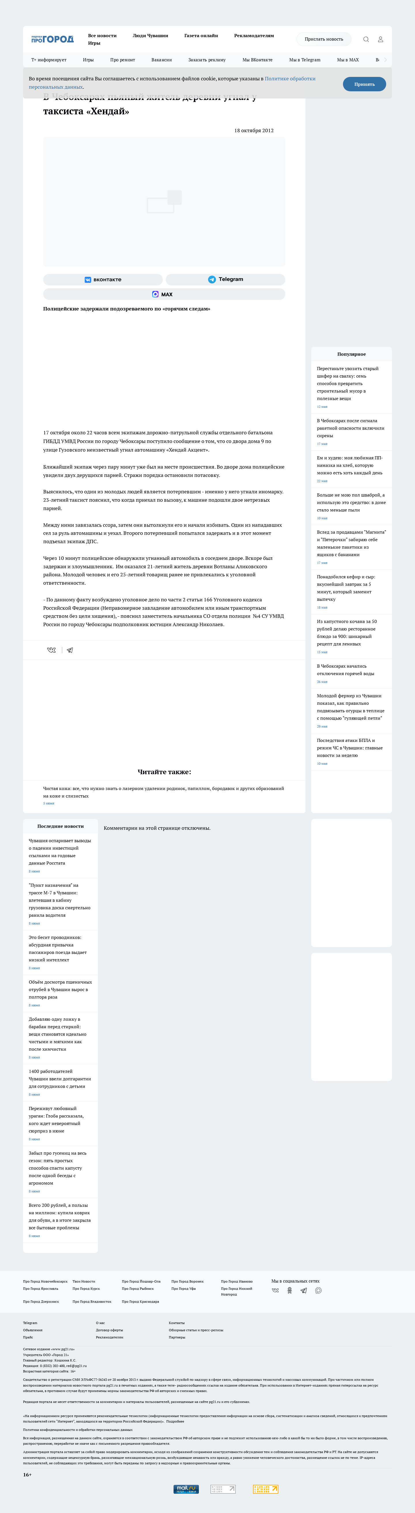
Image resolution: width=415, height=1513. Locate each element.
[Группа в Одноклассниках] (289, 1290)
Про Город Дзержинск (41, 1301)
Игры (94, 43)
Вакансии (161, 60)
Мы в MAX (348, 60)
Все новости (102, 35)
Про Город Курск (86, 1288)
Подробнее (175, 1421)
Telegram (30, 1323)
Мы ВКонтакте (258, 60)
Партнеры (177, 1337)
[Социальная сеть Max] (164, 294)
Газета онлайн (201, 35)
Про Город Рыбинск (138, 1288)
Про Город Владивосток (92, 1301)
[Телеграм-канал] (225, 279)
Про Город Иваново (237, 1281)
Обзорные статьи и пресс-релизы (196, 1330)
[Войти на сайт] (380, 39)
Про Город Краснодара (140, 1301)
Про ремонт (122, 60)
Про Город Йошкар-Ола (141, 1281)
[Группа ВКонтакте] (103, 279)
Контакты (177, 1323)
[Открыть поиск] (366, 39)
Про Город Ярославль (40, 1288)
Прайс (28, 1337)
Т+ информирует (48, 60)
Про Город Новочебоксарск (45, 1281)
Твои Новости (84, 1281)
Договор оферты (109, 1330)
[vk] (52, 650)
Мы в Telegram (304, 60)
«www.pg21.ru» (63, 1349)
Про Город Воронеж (187, 1281)
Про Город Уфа (183, 1288)
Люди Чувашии (150, 35)
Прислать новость (324, 39)
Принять (364, 84)
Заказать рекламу (207, 60)
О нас (100, 1323)
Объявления (32, 1330)
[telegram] (72, 650)
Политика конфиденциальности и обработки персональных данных (78, 1429)
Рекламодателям (254, 35)
